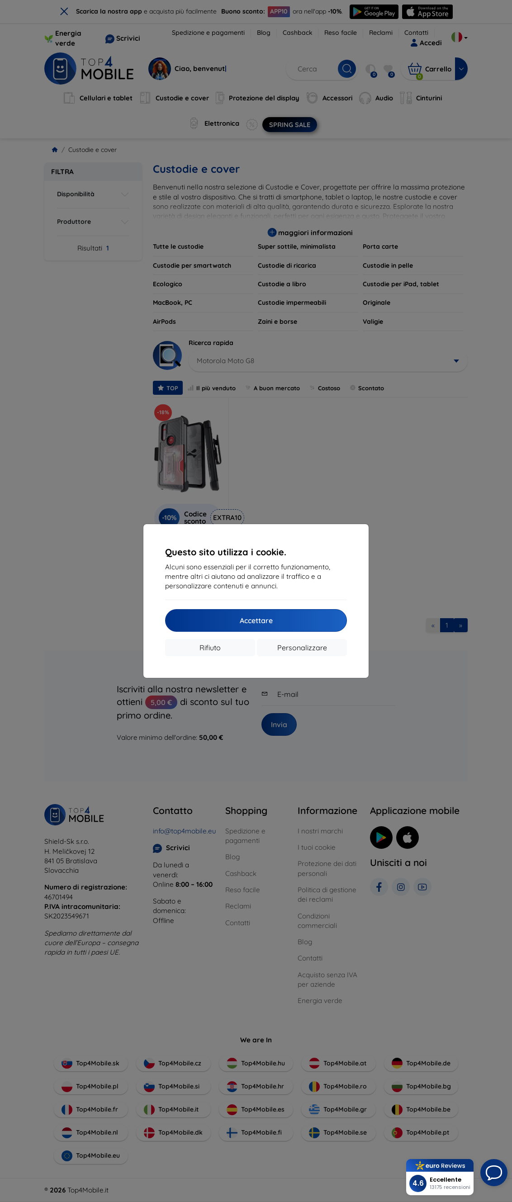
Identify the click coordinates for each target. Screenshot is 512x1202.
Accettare (256, 620)
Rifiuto (210, 647)
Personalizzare (302, 647)
